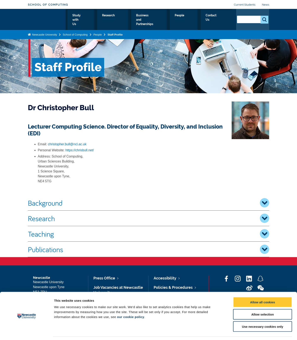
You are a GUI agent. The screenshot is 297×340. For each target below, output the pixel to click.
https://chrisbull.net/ (79, 150)
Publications (148, 249)
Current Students (244, 4)
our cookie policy (130, 304)
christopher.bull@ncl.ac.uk (67, 144)
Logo (47, 19)
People (199, 20)
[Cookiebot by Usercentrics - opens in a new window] (27, 332)
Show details (216, 332)
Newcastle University (44, 33)
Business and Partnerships (166, 20)
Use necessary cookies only (262, 313)
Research (131, 20)
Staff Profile (115, 33)
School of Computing (48, 4)
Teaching (148, 234)
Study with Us (106, 20)
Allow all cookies (262, 289)
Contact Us (221, 20)
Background (148, 203)
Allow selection (262, 301)
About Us (81, 20)
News (265, 4)
